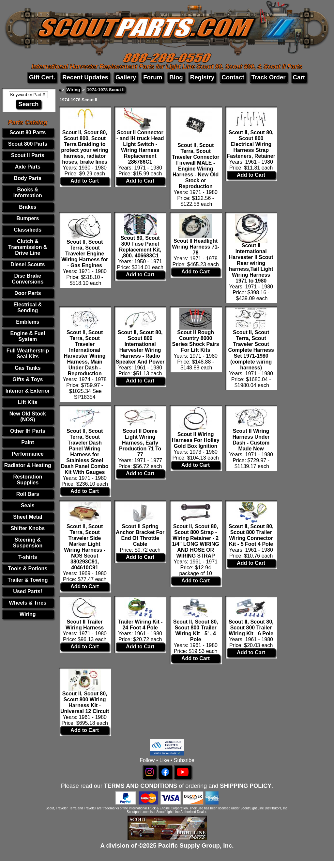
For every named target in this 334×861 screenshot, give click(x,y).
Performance (28, 454)
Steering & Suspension (27, 542)
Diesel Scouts (27, 264)
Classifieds (27, 230)
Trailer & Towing (28, 580)
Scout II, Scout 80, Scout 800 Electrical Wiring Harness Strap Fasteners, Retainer (251, 144)
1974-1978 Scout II (106, 89)
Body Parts (27, 178)
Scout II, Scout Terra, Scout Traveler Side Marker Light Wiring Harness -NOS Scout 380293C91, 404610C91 (84, 547)
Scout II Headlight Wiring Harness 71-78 (195, 246)
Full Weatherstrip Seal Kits (28, 353)
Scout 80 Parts (27, 132)
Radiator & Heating (27, 465)
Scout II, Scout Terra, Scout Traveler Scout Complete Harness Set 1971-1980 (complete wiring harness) (251, 350)
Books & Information (27, 192)
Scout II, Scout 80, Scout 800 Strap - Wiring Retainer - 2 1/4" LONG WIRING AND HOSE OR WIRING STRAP (195, 541)
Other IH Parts (27, 431)
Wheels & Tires (27, 603)
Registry (202, 77)
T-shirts (27, 557)
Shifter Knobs (27, 528)
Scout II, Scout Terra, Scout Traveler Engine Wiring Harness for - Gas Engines (84, 253)
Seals (28, 505)
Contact (232, 77)
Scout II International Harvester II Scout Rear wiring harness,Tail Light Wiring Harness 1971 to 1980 (251, 263)
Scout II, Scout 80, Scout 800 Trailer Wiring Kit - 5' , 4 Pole (195, 630)
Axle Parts (27, 167)
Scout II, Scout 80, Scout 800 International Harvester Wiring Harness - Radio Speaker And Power (140, 347)
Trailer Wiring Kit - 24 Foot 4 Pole (140, 624)
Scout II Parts (27, 155)
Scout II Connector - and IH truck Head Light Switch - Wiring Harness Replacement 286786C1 (140, 147)
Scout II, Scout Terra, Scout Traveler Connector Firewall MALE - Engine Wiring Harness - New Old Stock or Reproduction (196, 165)
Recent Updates (85, 77)
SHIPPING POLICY (245, 786)
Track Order (268, 77)
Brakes (27, 207)
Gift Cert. (42, 77)
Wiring (28, 614)
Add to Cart (84, 181)
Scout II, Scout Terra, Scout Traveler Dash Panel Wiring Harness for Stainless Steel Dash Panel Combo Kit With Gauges (85, 451)
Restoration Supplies (27, 479)
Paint (27, 442)
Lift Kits (28, 402)
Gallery (125, 77)
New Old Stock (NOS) (27, 416)
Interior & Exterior (28, 391)
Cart (299, 77)
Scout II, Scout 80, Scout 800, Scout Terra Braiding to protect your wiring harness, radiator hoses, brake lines (84, 147)
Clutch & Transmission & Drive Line (27, 247)
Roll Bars (27, 494)
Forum (152, 77)
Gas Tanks (28, 368)
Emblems (27, 322)
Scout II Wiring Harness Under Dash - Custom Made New (251, 439)
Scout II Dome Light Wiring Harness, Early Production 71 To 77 (140, 442)
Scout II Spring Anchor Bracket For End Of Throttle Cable (140, 535)
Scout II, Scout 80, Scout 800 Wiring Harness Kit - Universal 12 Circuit (84, 702)
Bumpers (27, 218)
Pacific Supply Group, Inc (195, 845)
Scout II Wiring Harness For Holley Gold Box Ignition (196, 440)
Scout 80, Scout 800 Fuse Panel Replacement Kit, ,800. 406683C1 (140, 246)
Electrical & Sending (27, 307)
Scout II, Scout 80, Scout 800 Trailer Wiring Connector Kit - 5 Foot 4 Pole (251, 535)
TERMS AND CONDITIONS (140, 786)
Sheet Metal (27, 517)
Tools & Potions (28, 568)
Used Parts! (27, 591)
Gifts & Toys (27, 379)
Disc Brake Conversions (27, 278)
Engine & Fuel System (27, 336)
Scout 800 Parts (27, 144)
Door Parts (27, 293)
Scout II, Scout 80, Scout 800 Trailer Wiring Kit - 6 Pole (251, 627)
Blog (176, 77)
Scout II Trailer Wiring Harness (85, 624)
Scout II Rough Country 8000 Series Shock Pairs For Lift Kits (195, 341)
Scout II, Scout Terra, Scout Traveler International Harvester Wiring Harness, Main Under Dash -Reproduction (85, 353)
